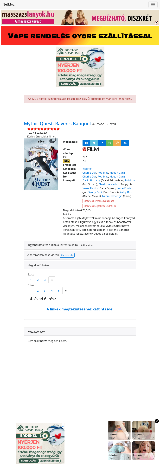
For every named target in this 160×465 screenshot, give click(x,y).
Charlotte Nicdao (108, 184)
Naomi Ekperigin (112, 196)
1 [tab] (31, 280)
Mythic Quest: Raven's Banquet (58, 123)
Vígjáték (87, 169)
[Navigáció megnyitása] (153, 4)
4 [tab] (52, 280)
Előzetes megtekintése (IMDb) (100, 205)
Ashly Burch (127, 192)
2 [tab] (38, 280)
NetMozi (9, 4)
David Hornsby (91, 180)
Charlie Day (89, 172)
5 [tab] (59, 290)
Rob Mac (103, 172)
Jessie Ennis (124, 188)
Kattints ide (87, 245)
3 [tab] (45, 280)
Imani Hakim (90, 188)
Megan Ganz (117, 172)
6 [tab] (66, 290)
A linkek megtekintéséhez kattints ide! (80, 309)
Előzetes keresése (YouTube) (99, 200)
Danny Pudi (95, 192)
